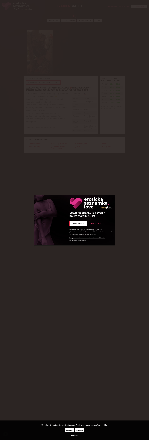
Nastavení (69, 430)
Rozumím (79, 430)
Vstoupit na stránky (78, 223)
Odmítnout (74, 435)
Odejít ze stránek (96, 223)
